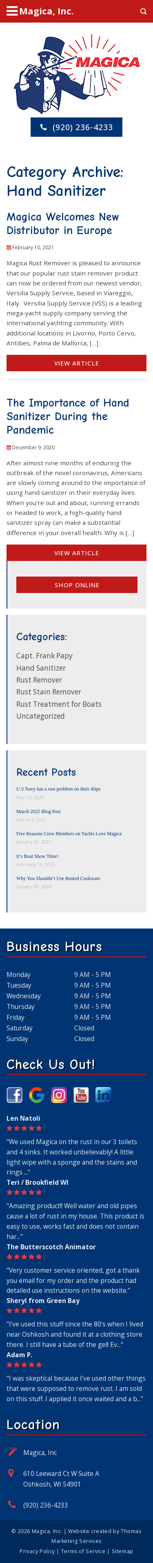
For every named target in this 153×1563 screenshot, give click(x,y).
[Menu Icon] (40, 11)
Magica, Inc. (47, 1531)
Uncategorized (40, 716)
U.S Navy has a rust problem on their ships (58, 789)
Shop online (77, 585)
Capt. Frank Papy (44, 655)
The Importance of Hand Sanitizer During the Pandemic (68, 416)
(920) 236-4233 (45, 1505)
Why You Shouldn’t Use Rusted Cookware (58, 878)
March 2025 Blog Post (38, 811)
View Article (76, 363)
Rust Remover (39, 680)
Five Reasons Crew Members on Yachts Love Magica (69, 834)
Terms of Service (83, 1551)
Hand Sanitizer (41, 668)
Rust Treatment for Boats (59, 704)
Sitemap (122, 1551)
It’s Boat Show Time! (37, 856)
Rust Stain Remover (48, 691)
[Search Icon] (143, 11)
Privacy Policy (37, 1551)
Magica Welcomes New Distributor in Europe (63, 223)
